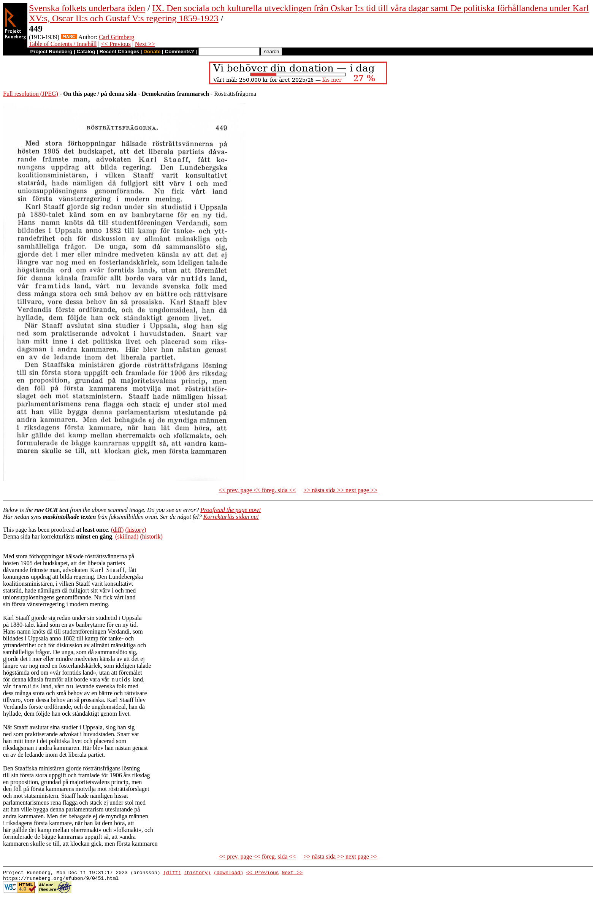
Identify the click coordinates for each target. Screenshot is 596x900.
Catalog (86, 51)
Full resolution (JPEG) (30, 93)
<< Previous (116, 44)
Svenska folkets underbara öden (87, 8)
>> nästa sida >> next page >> (340, 490)
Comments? (179, 51)
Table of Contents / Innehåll (63, 44)
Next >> (145, 44)
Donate (151, 51)
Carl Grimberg (116, 37)
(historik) (151, 536)
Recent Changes (119, 51)
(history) (135, 529)
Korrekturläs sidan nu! (231, 516)
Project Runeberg (51, 51)
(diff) (117, 529)
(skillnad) (126, 536)
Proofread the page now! (230, 510)
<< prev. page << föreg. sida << (257, 490)
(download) (228, 873)
